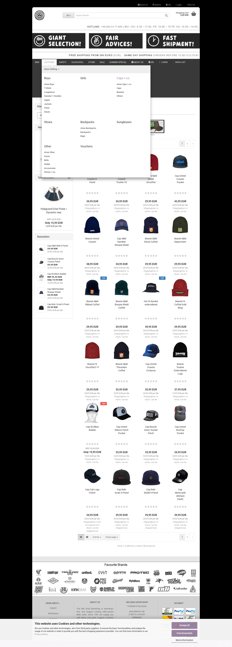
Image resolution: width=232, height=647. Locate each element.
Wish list (190, 5)
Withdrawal (53, 582)
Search (157, 5)
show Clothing (46, 83)
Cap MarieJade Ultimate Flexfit (180, 463)
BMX (37, 62)
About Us (143, 5)
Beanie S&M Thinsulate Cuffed (122, 336)
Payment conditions (53, 604)
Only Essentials (184, 633)
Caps (44, 105)
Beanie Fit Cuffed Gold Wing (180, 273)
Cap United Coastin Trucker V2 (121, 147)
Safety (63, 62)
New (182, 62)
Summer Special (117, 62)
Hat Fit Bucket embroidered (151, 272)
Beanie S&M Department (180, 209)
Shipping (53, 598)
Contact (53, 588)
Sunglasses (45, 128)
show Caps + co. (49, 101)
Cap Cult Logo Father (92, 460)
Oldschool (77, 62)
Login (179, 5)
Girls (42, 92)
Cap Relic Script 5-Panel (122, 460)
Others (45, 115)
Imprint (53, 577)
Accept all (184, 625)
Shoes (42, 119)
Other (91, 62)
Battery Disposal (53, 615)
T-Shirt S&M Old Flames (53, 232)
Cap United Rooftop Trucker (180, 398)
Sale (102, 62)
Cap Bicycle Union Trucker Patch (151, 398)
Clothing (49, 62)
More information (184, 640)
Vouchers (44, 138)
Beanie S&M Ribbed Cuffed (92, 272)
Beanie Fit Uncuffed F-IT (92, 334)
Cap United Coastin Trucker (180, 147)
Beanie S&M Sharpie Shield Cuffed (122, 273)
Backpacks (45, 124)
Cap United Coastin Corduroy (150, 336)
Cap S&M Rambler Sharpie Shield (122, 210)
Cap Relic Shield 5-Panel (151, 460)
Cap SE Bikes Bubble (92, 397)
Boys (42, 87)
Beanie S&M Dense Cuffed (151, 209)
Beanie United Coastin (92, 209)
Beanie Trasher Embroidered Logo (180, 338)
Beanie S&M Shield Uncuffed (151, 147)
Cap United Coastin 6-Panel (92, 147)
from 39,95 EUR (54, 238)
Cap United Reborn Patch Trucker (121, 398)
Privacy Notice (41, 634)
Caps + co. (44, 96)
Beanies (45, 110)
